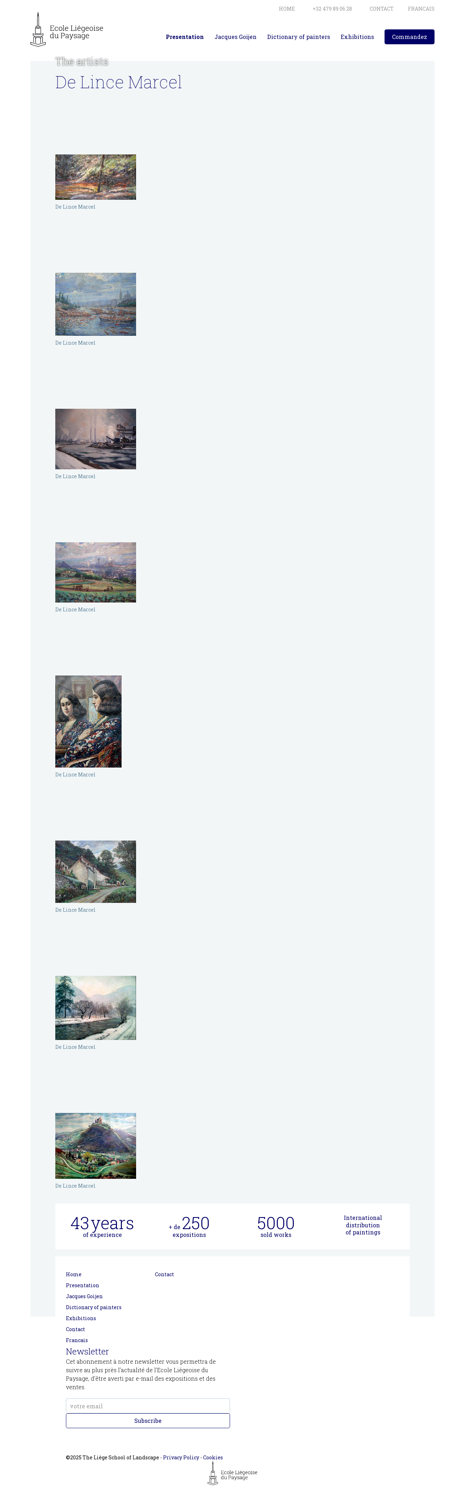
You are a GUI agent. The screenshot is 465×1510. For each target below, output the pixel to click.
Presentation (185, 36)
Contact (75, 1329)
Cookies (213, 1457)
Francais (77, 1340)
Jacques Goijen (235, 36)
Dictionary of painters (298, 36)
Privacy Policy (181, 1457)
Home (74, 1274)
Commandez (409, 36)
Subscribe (148, 1420)
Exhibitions (357, 36)
